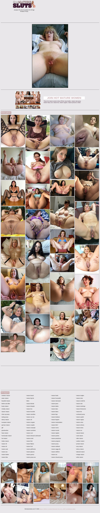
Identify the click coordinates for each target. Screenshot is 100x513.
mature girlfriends (31, 449)
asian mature (4, 398)
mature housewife (56, 398)
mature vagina (80, 419)
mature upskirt (80, 417)
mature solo (79, 403)
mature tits (79, 411)
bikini (27, 401)
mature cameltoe (30, 414)
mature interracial (56, 401)
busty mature (4, 406)
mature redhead (55, 446)
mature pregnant (55, 441)
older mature (79, 438)
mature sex (54, 454)
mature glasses (30, 451)
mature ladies (54, 406)
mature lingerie (55, 419)
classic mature (5, 411)
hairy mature (4, 433)
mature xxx (79, 430)
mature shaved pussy (57, 457)
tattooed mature (80, 451)
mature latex (54, 409)
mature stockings (80, 406)
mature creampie (30, 427)
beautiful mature (5, 401)
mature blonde (30, 403)
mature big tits (30, 398)
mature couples (30, 425)
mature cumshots (31, 430)
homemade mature (6, 435)
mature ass (4, 451)
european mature (6, 422)
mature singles (80, 395)
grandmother (4, 430)
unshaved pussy (80, 414)
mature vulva (79, 422)
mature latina (54, 411)
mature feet (29, 441)
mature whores (80, 425)
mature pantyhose (56, 438)
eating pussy (4, 417)
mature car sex (30, 417)
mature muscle (55, 430)
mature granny (30, 454)
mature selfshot (55, 451)
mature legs (54, 414)
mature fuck (29, 446)
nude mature (79, 435)
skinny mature (80, 449)
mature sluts (79, 398)
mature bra (29, 409)
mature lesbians (55, 417)
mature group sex (31, 457)
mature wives (79, 427)
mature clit (29, 419)
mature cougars (30, 422)
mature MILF (54, 425)
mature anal (4, 449)
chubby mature (5, 409)
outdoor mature (80, 441)
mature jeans (54, 403)
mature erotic (29, 438)
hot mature (4, 438)
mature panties (55, 435)
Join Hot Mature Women (64, 97)
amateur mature (5, 395)
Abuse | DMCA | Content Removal (48, 509)
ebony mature (5, 419)
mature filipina (30, 443)
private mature (80, 443)
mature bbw (4, 457)
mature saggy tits (55, 449)
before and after (5, 403)
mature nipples (55, 433)
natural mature (80, 433)
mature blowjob (30, 406)
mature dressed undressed (33, 435)
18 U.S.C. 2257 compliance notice (66, 509)
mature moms (55, 427)
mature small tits (80, 401)
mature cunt (29, 433)
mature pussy (54, 443)
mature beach (30, 395)
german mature (5, 425)
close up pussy (5, 414)
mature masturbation (56, 422)
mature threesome (81, 409)
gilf (2, 427)
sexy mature (79, 446)
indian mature (5, 441)
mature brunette (30, 411)
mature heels (54, 395)
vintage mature (80, 454)
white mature (79, 457)
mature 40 (4, 446)
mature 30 (4, 443)
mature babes (5, 454)
